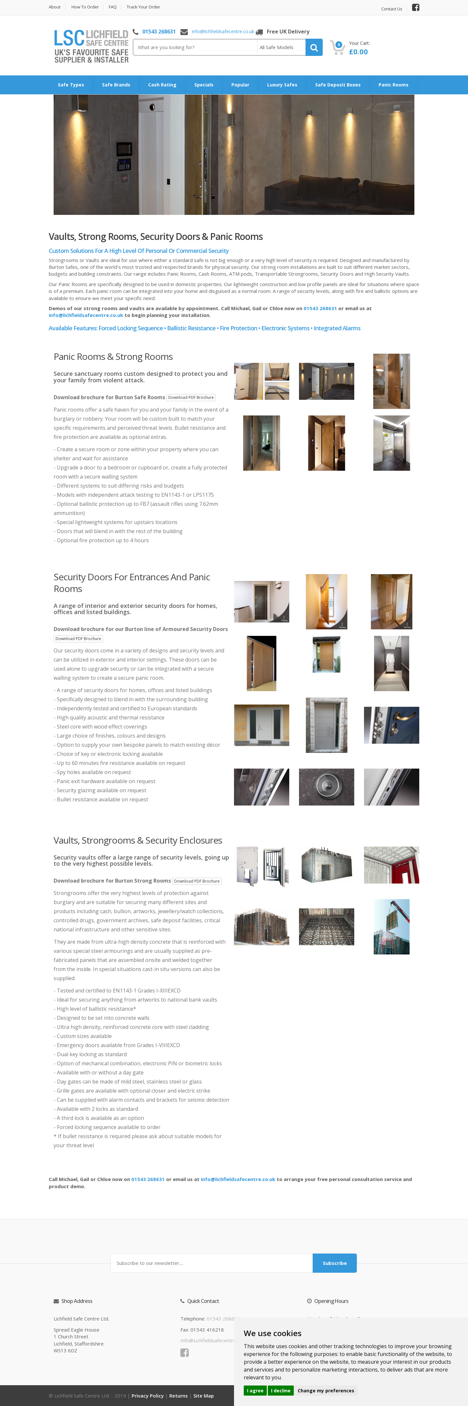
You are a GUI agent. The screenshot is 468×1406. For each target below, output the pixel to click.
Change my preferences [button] (326, 1390)
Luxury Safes (282, 85)
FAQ (113, 7)
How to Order (85, 7)
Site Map (203, 1395)
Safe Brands (116, 85)
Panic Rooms (394, 85)
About (54, 7)
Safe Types (71, 85)
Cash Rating (162, 85)
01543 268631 (159, 31)
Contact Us (391, 9)
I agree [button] (255, 1390)
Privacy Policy (148, 1395)
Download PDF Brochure (191, 397)
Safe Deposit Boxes (338, 85)
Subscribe (335, 1263)
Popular (240, 85)
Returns (178, 1395)
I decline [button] (281, 1390)
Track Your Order (143, 7)
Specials (204, 85)
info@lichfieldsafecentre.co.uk (223, 32)
